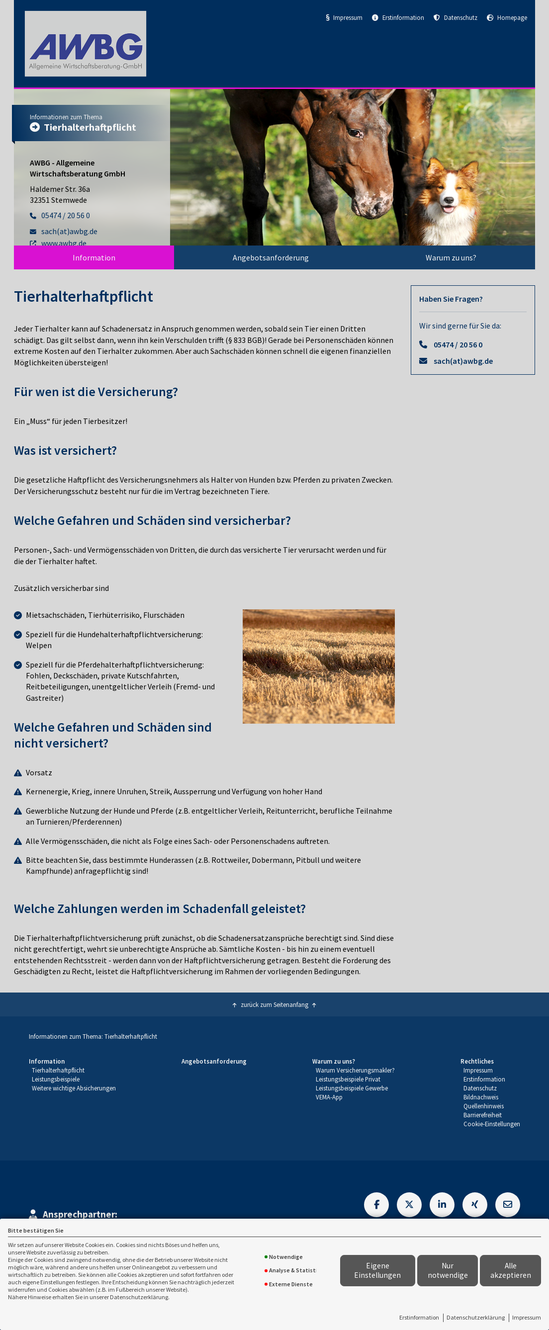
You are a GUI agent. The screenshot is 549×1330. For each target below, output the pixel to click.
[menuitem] (94, 257)
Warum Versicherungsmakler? (355, 1070)
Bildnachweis (480, 1097)
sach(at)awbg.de (463, 361)
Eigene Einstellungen (377, 1270)
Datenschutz (455, 17)
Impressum (526, 1317)
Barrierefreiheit (482, 1115)
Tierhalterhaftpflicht (58, 1070)
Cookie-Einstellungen (491, 1124)
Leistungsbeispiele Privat (348, 1079)
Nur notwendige (448, 1270)
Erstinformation (419, 1317)
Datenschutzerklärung (476, 1317)
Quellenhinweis (483, 1106)
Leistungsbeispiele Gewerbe (352, 1088)
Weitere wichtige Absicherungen (74, 1088)
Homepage (507, 17)
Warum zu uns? (451, 257)
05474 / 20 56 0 (458, 344)
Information (94, 257)
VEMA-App (329, 1097)
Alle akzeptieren (510, 1270)
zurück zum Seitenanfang (274, 1004)
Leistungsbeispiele (56, 1079)
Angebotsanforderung (271, 257)
